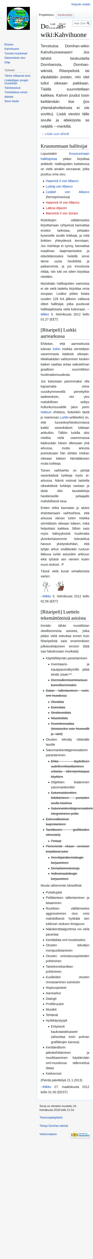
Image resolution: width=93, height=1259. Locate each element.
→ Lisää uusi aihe (53, 134)
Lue (48, 24)
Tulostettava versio (15, 92)
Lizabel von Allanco (67, 192)
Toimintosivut (12, 88)
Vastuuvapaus (48, 1134)
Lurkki (64, 417)
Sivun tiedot (11, 101)
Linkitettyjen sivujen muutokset (16, 82)
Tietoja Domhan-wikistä (53, 1125)
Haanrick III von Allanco (62, 202)
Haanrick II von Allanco (62, 181)
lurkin (56, 349)
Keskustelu (65, 15)
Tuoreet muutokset (15, 53)
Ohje (7, 62)
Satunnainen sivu (14, 57)
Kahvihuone (11, 49)
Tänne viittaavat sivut (17, 75)
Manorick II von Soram (62, 213)
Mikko (45, 314)
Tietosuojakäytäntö (50, 1117)
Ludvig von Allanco (59, 186)
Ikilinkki (8, 96)
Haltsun (46, 412)
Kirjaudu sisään (80, 4)
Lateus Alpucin (56, 208)
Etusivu (8, 44)
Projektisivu (46, 15)
